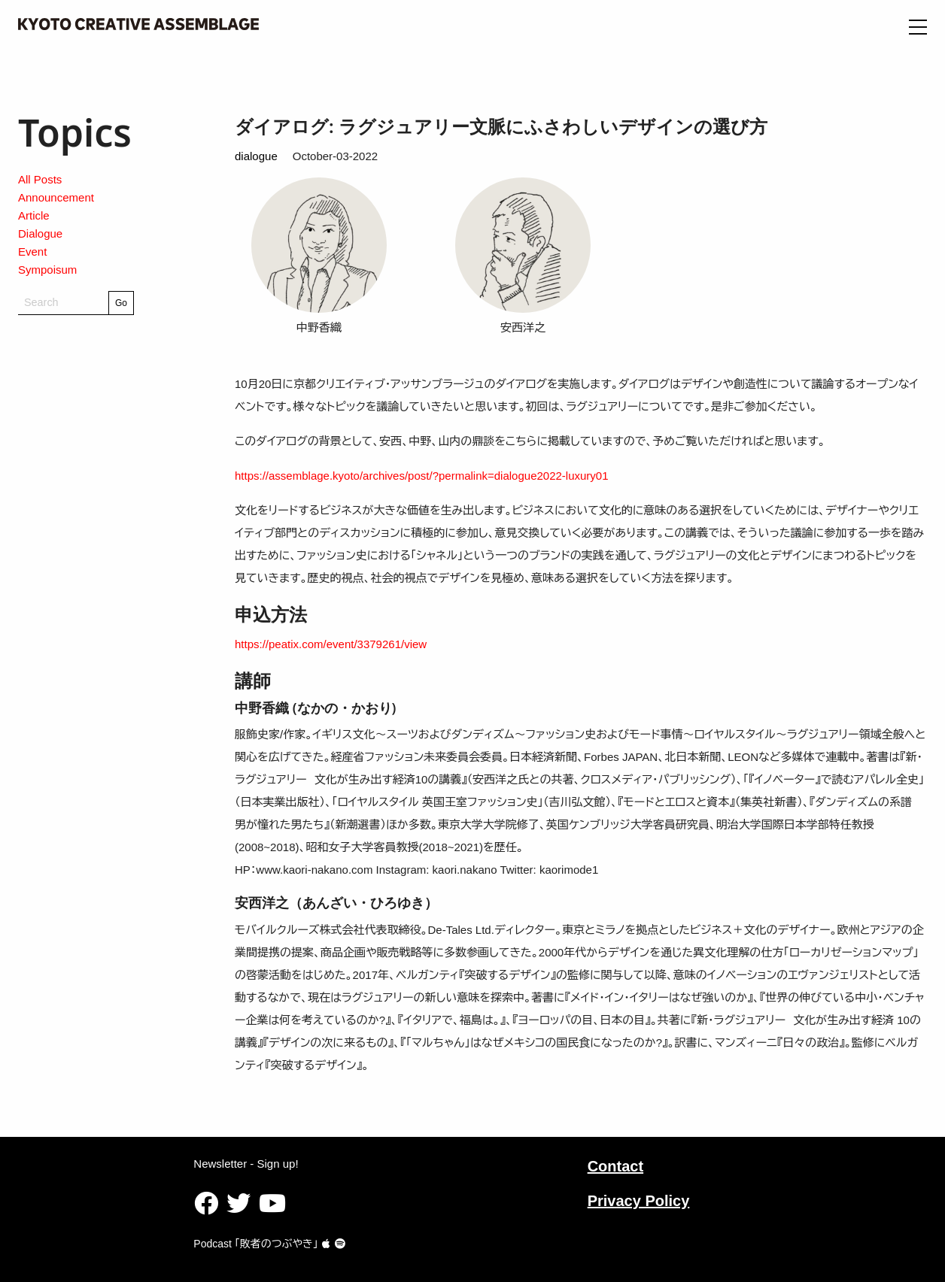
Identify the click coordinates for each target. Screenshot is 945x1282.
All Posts (40, 179)
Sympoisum (47, 269)
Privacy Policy (639, 1201)
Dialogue (40, 233)
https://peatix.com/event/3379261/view (331, 644)
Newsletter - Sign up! (245, 1163)
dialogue (256, 156)
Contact (615, 1166)
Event (32, 251)
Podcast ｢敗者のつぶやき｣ (261, 1244)
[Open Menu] (918, 27)
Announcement (56, 197)
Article (34, 215)
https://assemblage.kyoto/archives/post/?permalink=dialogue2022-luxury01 (422, 475)
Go (121, 303)
